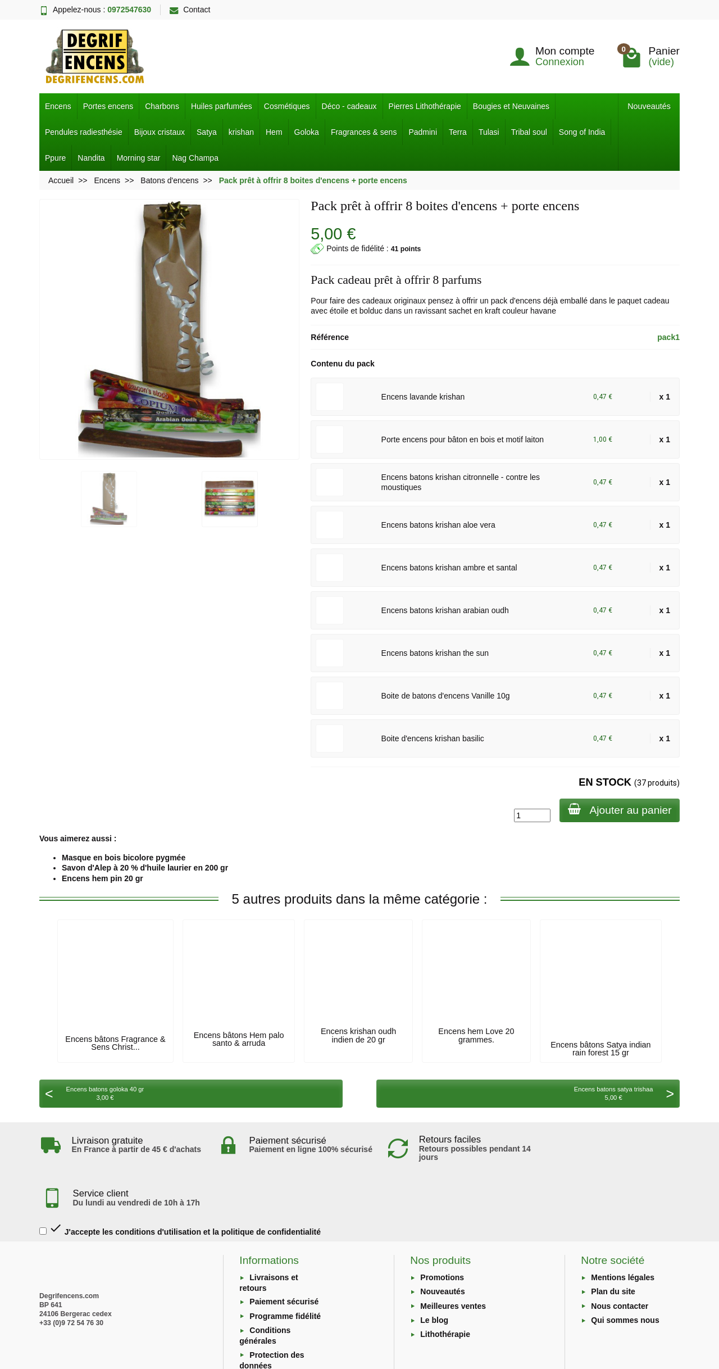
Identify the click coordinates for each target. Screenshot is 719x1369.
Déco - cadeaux (349, 106)
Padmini (422, 132)
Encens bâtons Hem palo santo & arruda (239, 1039)
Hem (274, 132)
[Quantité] (530, 815)
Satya (207, 132)
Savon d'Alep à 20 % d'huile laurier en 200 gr (145, 867)
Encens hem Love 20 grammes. (476, 1035)
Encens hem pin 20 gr (102, 878)
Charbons (162, 106)
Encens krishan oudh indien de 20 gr (358, 1035)
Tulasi (489, 132)
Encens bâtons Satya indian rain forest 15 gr (600, 1048)
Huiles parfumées (221, 106)
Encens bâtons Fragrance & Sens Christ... (115, 1043)
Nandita (91, 157)
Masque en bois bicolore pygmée (123, 857)
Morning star (139, 157)
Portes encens (108, 106)
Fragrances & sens (364, 132)
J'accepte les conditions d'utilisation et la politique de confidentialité (180, 1183)
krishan (241, 132)
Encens (58, 106)
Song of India (582, 132)
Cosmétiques (287, 106)
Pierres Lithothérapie (425, 106)
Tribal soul (529, 132)
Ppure (55, 157)
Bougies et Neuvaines (511, 106)
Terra (458, 132)
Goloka (306, 132)
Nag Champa (195, 157)
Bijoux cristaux (159, 132)
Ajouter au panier (619, 809)
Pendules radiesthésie (83, 132)
